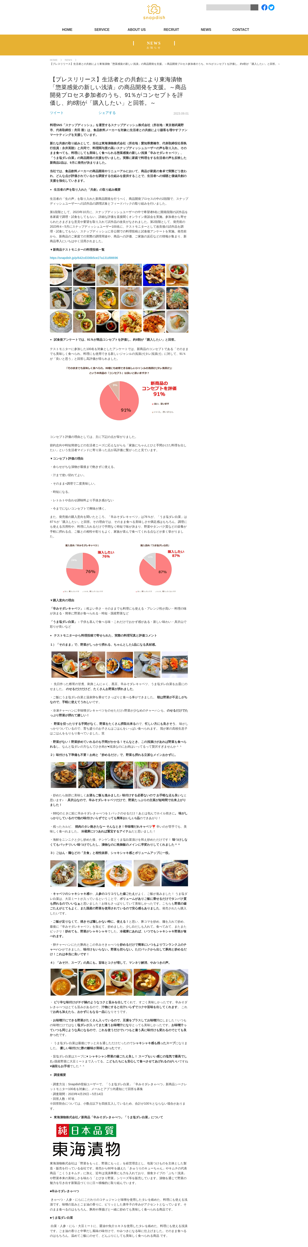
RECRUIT (171, 30)
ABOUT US (137, 30)
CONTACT (240, 30)
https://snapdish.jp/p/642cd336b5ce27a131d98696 (84, 258)
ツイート (57, 113)
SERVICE (102, 30)
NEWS (206, 30)
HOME (67, 30)
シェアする (107, 113)
